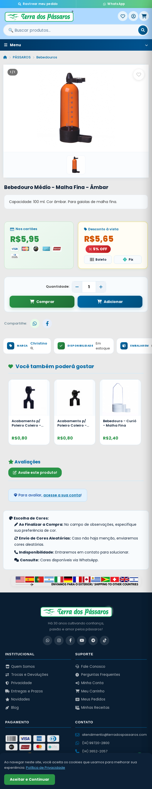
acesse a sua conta (62, 495)
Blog (12, 708)
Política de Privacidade (45, 767)
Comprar (42, 302)
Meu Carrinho (90, 691)
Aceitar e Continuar (29, 779)
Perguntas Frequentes (97, 675)
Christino (38, 346)
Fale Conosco (90, 666)
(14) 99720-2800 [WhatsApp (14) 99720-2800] (92, 743)
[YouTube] (81, 640)
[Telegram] (93, 640)
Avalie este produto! (35, 473)
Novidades (17, 699)
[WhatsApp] (47, 640)
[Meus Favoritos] (123, 16)
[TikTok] (104, 640)
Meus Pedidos (90, 699)
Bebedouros (46, 57)
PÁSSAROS (22, 57)
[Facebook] (70, 640)
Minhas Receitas (92, 708)
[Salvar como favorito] (138, 74)
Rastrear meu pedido (38, 4)
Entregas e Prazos (24, 691)
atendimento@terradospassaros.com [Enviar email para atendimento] (111, 734)
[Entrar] (133, 16)
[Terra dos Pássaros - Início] (60, 16)
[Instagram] (59, 640)
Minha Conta (89, 683)
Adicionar (110, 302)
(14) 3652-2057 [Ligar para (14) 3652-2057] (91, 751)
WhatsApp (114, 4)
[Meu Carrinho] (144, 16)
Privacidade (18, 683)
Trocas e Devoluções (26, 675)
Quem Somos (20, 666)
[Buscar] (143, 30)
